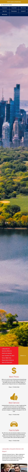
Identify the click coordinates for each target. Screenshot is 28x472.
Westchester (4, 14)
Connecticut (4, 7)
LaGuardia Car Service (7, 4)
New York (5, 11)
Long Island (14, 7)
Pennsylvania (14, 11)
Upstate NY (23, 11)
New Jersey (23, 7)
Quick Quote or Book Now (14, 1)
